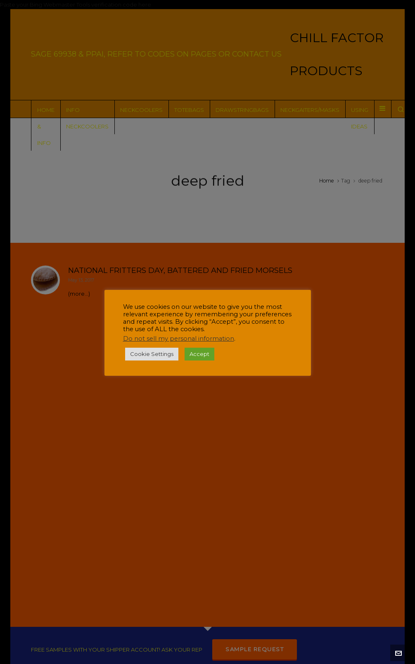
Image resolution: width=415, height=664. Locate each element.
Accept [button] (199, 354)
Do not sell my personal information (178, 338)
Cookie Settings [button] (151, 354)
